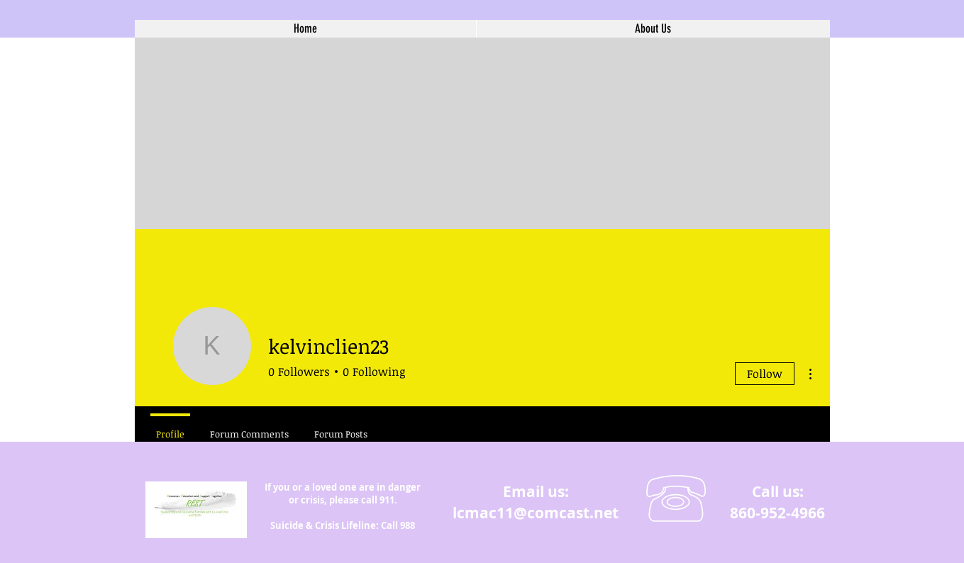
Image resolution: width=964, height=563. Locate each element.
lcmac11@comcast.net (536, 513)
